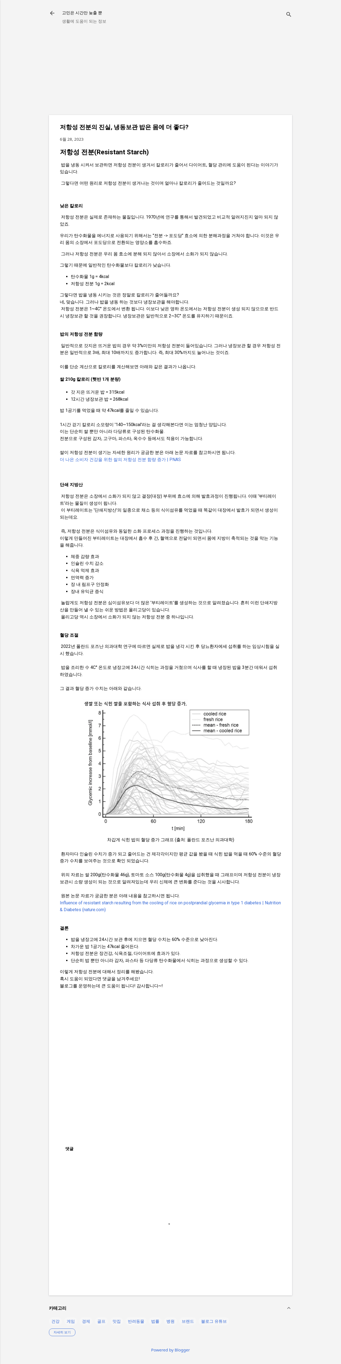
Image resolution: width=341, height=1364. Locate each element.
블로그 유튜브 (214, 1321)
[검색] (289, 15)
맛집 (117, 1321)
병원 (170, 1321)
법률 (155, 1321)
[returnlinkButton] (52, 13)
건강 (55, 1321)
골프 (101, 1321)
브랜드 (188, 1321)
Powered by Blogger (170, 1350)
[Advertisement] (170, 72)
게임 (71, 1321)
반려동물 (136, 1321)
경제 (86, 1321)
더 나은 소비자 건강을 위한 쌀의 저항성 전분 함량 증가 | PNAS (120, 459)
